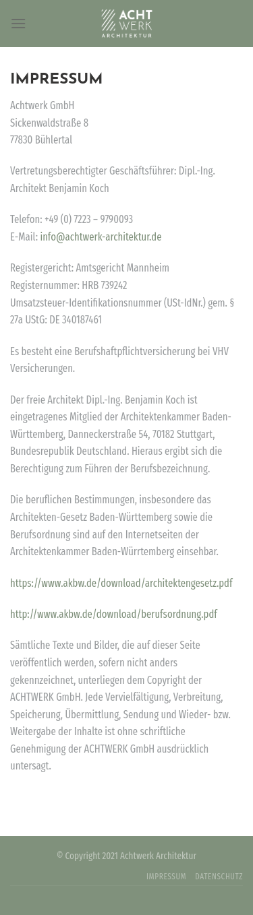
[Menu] (18, 23)
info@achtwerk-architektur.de (100, 236)
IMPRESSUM (166, 876)
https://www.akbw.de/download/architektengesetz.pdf (121, 583)
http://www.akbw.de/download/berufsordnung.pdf (113, 614)
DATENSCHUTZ (219, 876)
